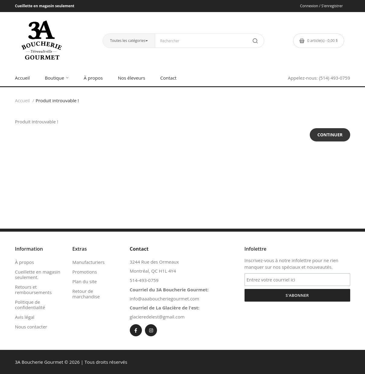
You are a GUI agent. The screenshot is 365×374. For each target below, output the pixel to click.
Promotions (84, 272)
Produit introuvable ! (57, 100)
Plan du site (84, 281)
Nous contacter (31, 327)
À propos (24, 262)
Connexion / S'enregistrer (321, 5)
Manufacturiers (88, 262)
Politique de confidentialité (30, 304)
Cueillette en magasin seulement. (37, 274)
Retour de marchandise (86, 294)
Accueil (22, 100)
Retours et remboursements (33, 289)
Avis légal (24, 317)
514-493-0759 (144, 280)
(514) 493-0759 (334, 78)
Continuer (329, 135)
